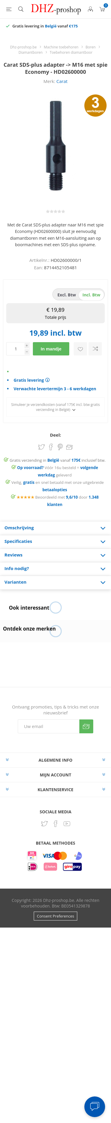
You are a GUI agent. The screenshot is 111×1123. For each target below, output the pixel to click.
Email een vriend (69, 447)
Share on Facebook (51, 447)
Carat (62, 81)
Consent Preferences (55, 916)
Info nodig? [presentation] (16, 568)
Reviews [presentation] (13, 555)
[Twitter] (44, 823)
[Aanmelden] (48, 726)
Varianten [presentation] (15, 582)
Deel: (55, 435)
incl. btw (91, 295)
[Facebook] (55, 823)
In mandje (51, 348)
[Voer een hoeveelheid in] (15, 348)
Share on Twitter (41, 447)
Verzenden (86, 726)
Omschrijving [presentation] (19, 528)
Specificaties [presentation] (18, 541)
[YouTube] (67, 823)
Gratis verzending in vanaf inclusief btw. (58, 460)
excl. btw (66, 295)
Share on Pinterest (60, 447)
